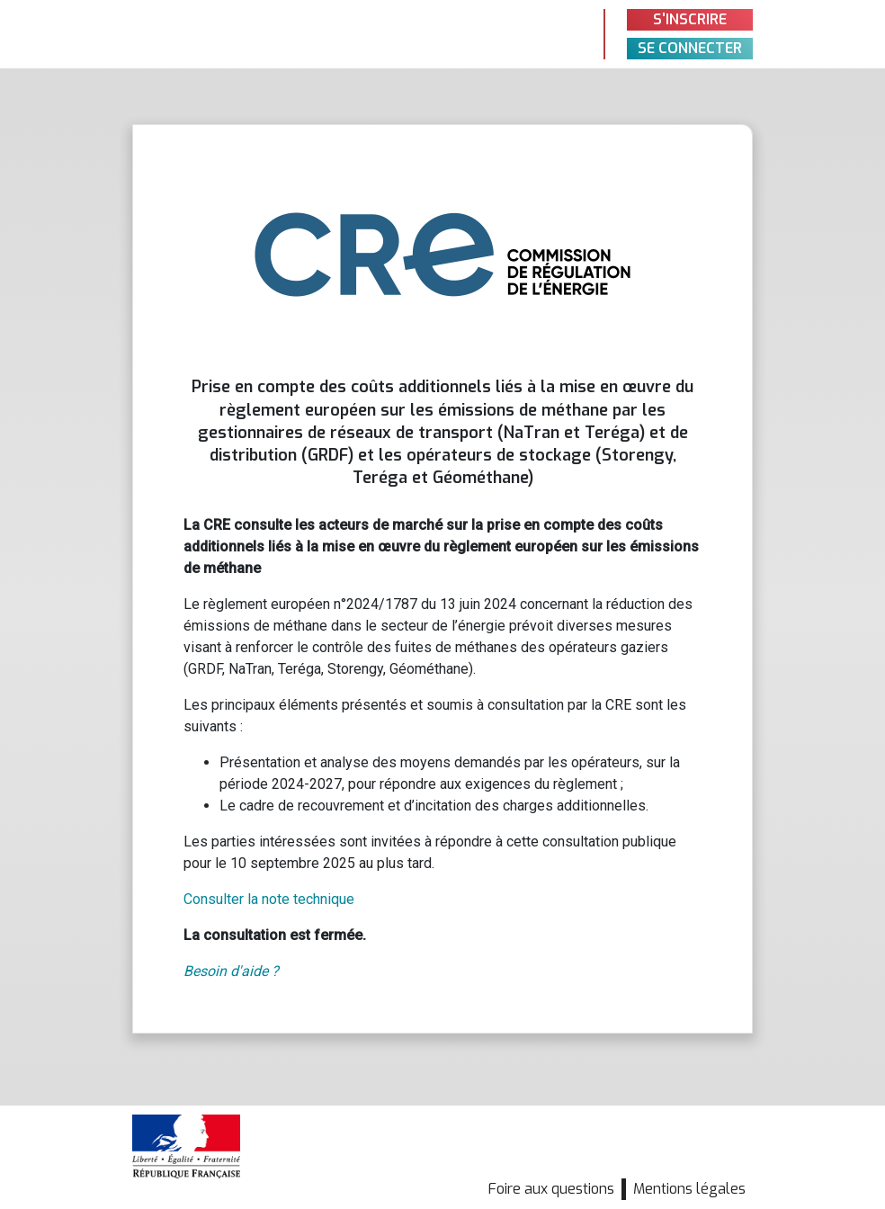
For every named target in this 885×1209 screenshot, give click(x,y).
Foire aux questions (551, 1188)
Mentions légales (689, 1188)
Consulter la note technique (268, 899)
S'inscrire (690, 19)
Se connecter (690, 48)
